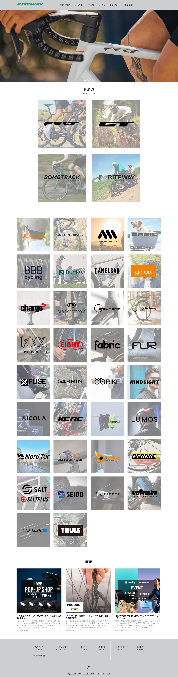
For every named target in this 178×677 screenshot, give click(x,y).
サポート (120, 647)
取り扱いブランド (62, 647)
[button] (85, 80)
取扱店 (102, 647)
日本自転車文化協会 (39, 654)
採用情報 (140, 647)
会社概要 (39, 647)
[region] (89, 46)
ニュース (84, 647)
